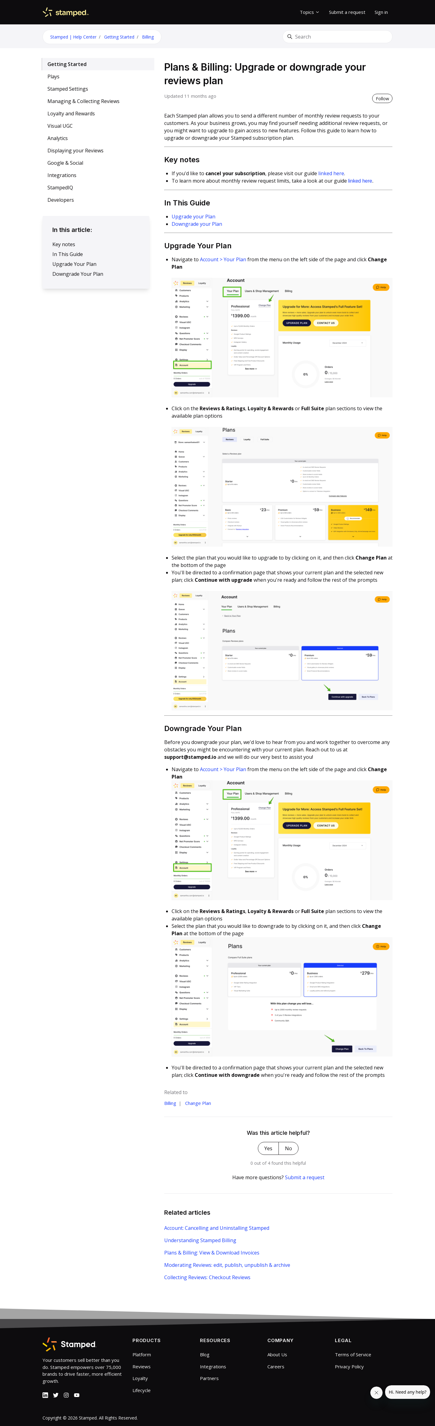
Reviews (141, 1366)
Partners (209, 1378)
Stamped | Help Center (73, 37)
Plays (53, 76)
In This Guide (67, 254)
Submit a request (347, 12)
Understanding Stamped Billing (200, 1240)
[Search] (337, 36)
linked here (330, 173)
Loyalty (140, 1378)
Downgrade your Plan (197, 224)
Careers (275, 1366)
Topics (310, 12)
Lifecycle (141, 1390)
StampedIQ (60, 187)
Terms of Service (353, 1354)
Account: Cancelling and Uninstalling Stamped (216, 1228)
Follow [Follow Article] (382, 98)
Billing (148, 37)
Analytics (57, 138)
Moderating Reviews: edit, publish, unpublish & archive (227, 1265)
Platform (141, 1354)
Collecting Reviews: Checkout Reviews (207, 1277)
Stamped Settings (67, 88)
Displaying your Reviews (75, 150)
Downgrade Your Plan (77, 274)
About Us (277, 1354)
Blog (204, 1354)
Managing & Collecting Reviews (83, 101)
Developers (60, 199)
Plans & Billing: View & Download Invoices (211, 1252)
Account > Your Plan (223, 259)
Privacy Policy (349, 1366)
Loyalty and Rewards (71, 113)
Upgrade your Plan (193, 216)
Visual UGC (60, 125)
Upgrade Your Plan (74, 264)
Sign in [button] (381, 12)
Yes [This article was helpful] (268, 1148)
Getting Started (119, 37)
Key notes (63, 244)
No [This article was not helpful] (288, 1148)
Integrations (61, 175)
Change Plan (198, 1103)
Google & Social (65, 162)
